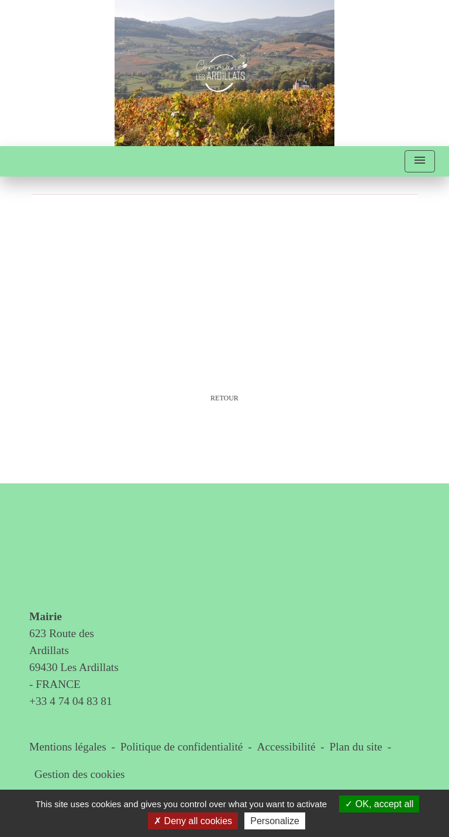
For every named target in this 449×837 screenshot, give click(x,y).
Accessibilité (286, 747)
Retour (224, 398)
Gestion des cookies (79, 774)
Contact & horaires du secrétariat (72, 552)
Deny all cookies (193, 821)
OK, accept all (379, 804)
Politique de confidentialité (181, 747)
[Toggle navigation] (420, 161)
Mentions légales (67, 747)
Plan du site (356, 747)
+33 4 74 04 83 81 (70, 701)
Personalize (274, 821)
